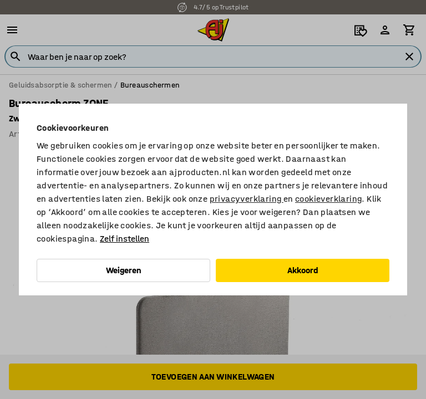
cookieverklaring (328, 198)
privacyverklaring (246, 198)
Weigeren (123, 270)
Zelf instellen (124, 238)
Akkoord (302, 270)
